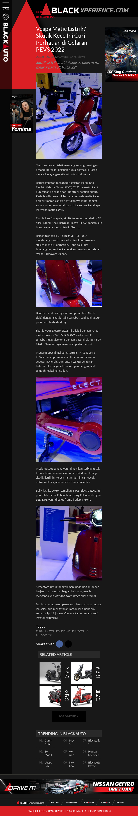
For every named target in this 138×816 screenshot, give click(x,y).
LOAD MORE (69, 716)
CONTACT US (79, 811)
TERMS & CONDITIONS (99, 811)
